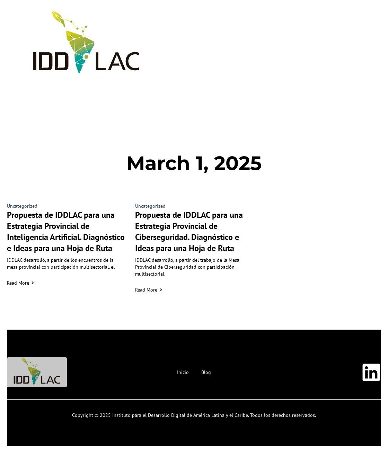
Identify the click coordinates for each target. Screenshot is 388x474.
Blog (206, 372)
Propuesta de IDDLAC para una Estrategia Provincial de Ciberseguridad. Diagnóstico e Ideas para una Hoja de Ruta (189, 231)
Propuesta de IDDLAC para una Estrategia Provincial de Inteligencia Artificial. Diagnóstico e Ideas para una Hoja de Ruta (66, 231)
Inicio (183, 372)
